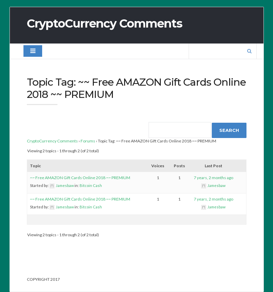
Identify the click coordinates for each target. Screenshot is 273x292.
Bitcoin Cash (91, 185)
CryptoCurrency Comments (104, 23)
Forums (88, 140)
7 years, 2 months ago (213, 177)
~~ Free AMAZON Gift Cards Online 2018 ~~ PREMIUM (80, 177)
